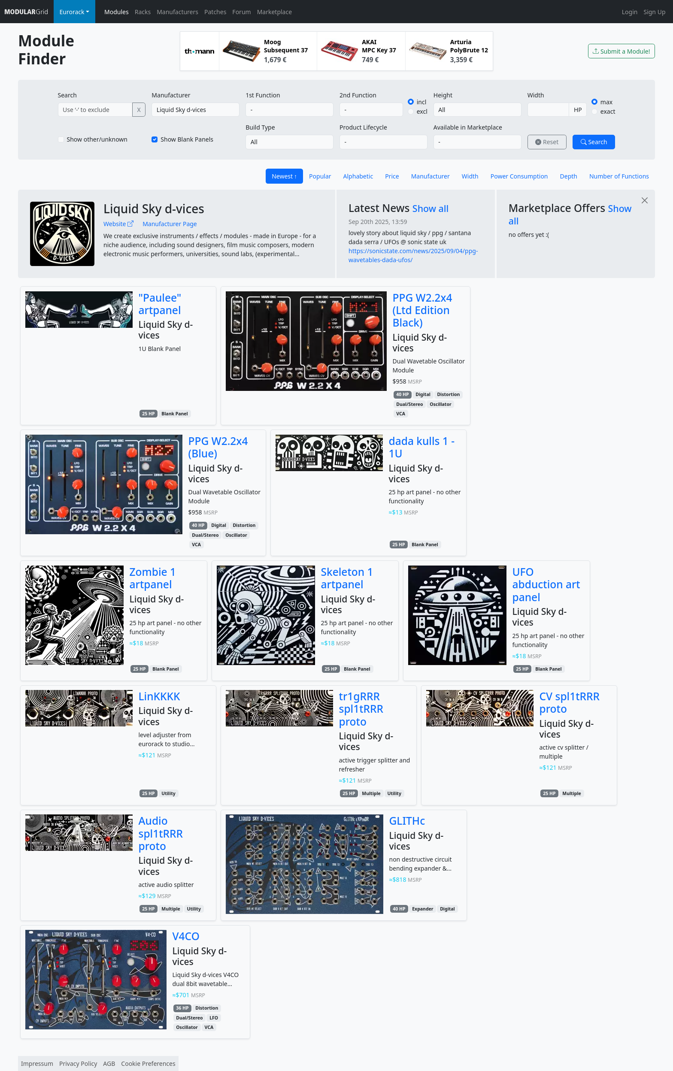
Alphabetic (358, 176)
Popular (320, 176)
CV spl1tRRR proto (570, 702)
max (606, 102)
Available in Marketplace (468, 127)
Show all (430, 208)
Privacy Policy (78, 1063)
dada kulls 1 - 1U (422, 447)
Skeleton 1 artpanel (347, 578)
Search (67, 95)
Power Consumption (519, 176)
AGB (109, 1063)
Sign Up (654, 12)
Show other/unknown (97, 139)
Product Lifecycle (363, 127)
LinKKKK (159, 696)
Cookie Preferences (148, 1063)
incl (422, 102)
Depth (568, 176)
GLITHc (407, 821)
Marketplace (274, 12)
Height (443, 95)
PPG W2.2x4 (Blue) (218, 447)
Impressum (37, 1063)
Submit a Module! (621, 51)
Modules (116, 12)
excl (422, 111)
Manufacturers (177, 12)
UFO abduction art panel (546, 584)
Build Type (260, 127)
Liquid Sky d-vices (153, 208)
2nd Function (358, 95)
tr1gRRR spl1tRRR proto (361, 709)
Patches (215, 12)
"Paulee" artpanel (160, 303)
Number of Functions (619, 176)
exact (607, 111)
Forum (241, 12)
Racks (143, 12)
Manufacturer (171, 95)
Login (630, 12)
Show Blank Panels (187, 139)
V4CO (186, 936)
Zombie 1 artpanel (153, 578)
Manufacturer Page (169, 224)
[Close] (644, 200)
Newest (282, 176)
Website (118, 224)
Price (392, 176)
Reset (546, 142)
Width (535, 95)
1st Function (263, 95)
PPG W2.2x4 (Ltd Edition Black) (422, 310)
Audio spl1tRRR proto (161, 833)
